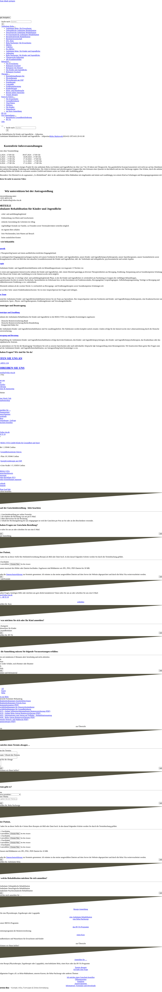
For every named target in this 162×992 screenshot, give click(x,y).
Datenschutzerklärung (14, 574)
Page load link (5, 489)
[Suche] (2, 24)
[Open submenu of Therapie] (9, 74)
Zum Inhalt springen (7, 1)
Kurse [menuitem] (3, 691)
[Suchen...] (21, 21)
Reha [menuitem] (3, 693)
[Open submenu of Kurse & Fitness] (14, 97)
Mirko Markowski (56, 136)
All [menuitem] (2, 689)
